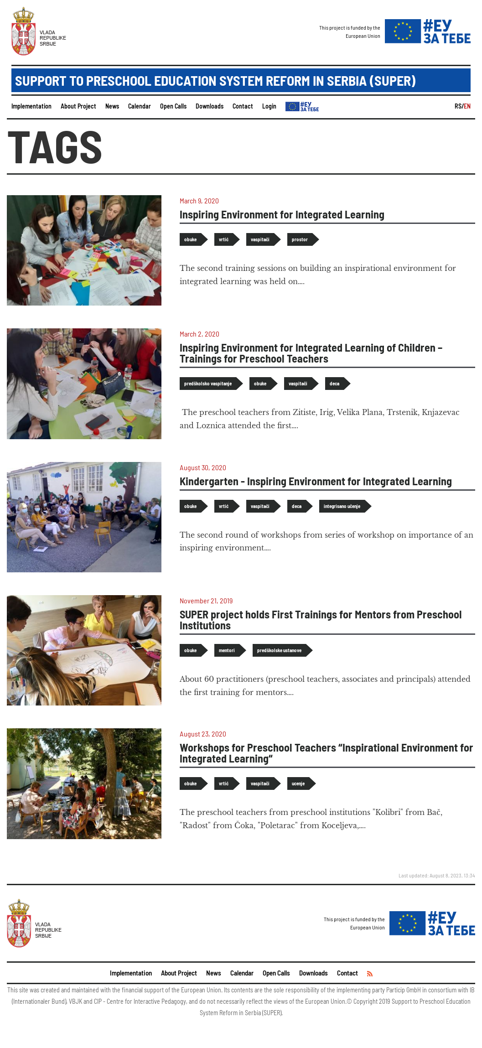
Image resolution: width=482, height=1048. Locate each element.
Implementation (31, 106)
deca (334, 383)
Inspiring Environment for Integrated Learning (282, 214)
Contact (243, 106)
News (112, 106)
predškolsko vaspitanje (208, 383)
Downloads (209, 106)
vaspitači (260, 239)
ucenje (298, 783)
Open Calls (173, 106)
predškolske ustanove (279, 650)
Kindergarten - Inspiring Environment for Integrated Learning (316, 481)
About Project (78, 106)
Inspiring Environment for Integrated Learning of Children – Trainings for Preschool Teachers (311, 353)
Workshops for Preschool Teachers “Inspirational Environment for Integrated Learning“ (326, 753)
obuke (190, 239)
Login (269, 106)
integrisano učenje (342, 506)
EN (467, 106)
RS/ (459, 106)
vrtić (223, 239)
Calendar (139, 106)
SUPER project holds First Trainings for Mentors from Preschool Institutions (321, 619)
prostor (300, 239)
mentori (227, 650)
